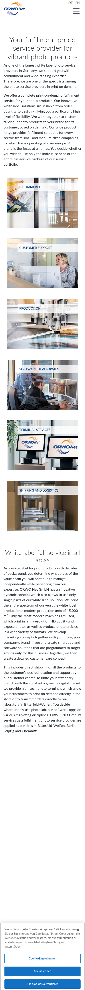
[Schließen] (78, 932)
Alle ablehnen (42, 973)
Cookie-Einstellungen (42, 960)
